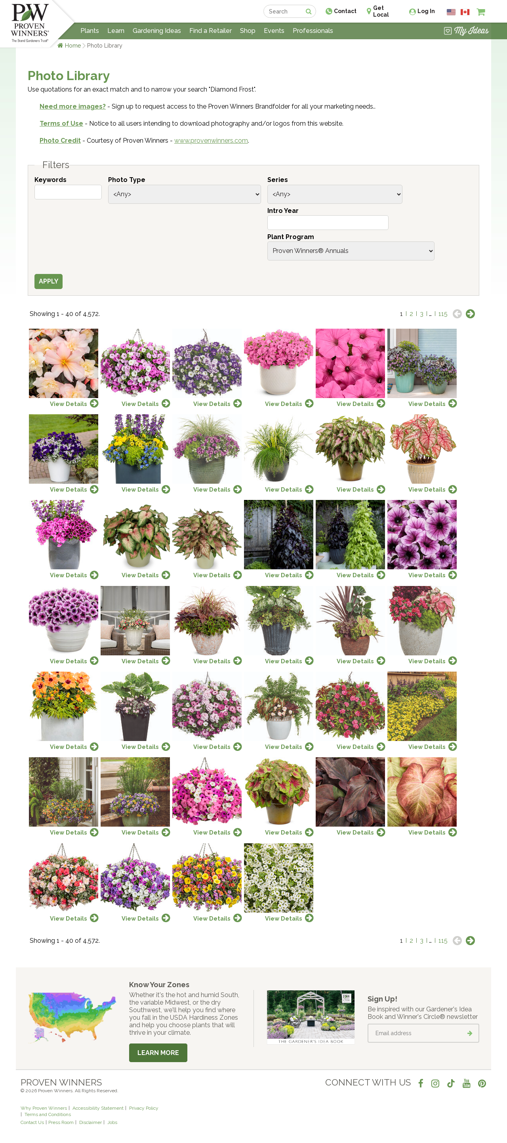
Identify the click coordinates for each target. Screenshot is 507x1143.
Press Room (61, 1122)
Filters (55, 165)
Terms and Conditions (48, 1114)
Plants (89, 30)
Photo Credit (60, 140)
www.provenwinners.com (211, 140)
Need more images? (73, 106)
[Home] (30, 24)
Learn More (158, 1053)
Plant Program (290, 237)
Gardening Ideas (157, 30)
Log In (426, 11)
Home (73, 45)
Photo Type (126, 180)
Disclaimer (90, 1122)
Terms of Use (61, 123)
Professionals (313, 30)
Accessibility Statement (98, 1108)
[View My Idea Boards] (466, 32)
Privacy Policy (143, 1108)
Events (274, 30)
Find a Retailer (210, 30)
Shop (247, 30)
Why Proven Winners (44, 1108)
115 (443, 314)
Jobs (112, 1122)
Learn (115, 30)
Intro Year (283, 210)
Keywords (50, 180)
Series (277, 180)
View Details (68, 403)
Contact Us (32, 1122)
